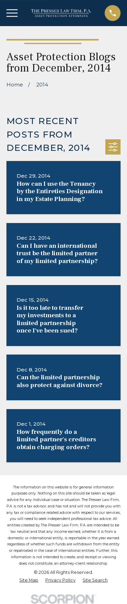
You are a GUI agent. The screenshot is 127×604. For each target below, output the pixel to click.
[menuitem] (28, 580)
